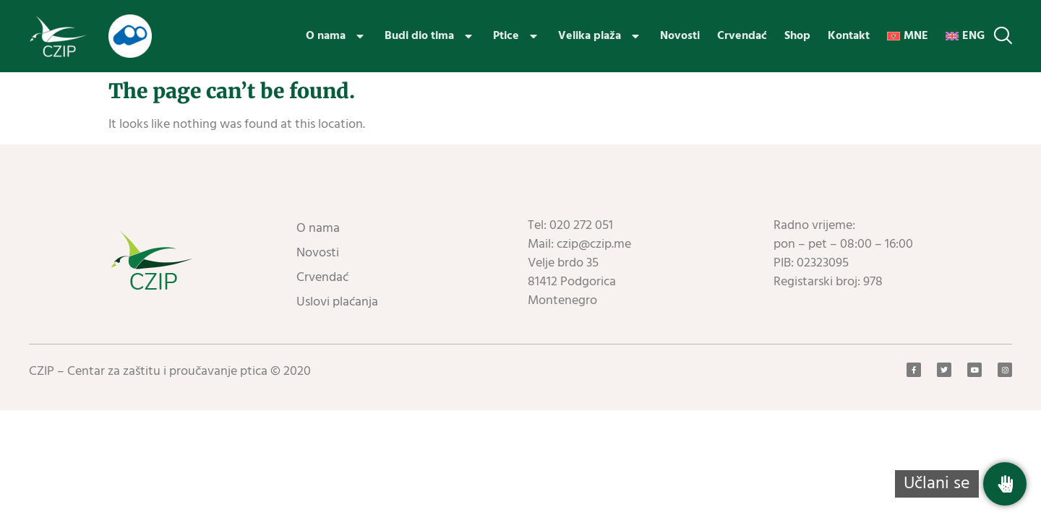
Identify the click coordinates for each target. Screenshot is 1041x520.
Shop (797, 36)
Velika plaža (600, 36)
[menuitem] (907, 36)
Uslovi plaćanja (337, 302)
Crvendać (742, 36)
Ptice (517, 36)
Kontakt (849, 36)
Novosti (680, 36)
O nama (336, 36)
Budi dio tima (430, 36)
